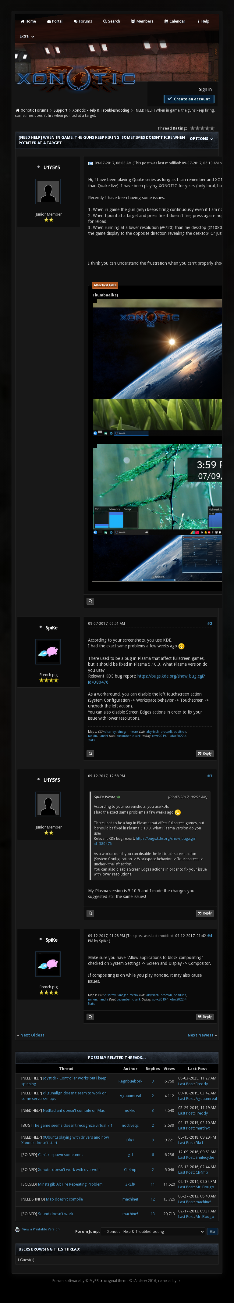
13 (153, 1214)
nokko (130, 1110)
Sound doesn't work (55, 1214)
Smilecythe (205, 1157)
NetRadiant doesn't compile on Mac (74, 1110)
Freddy (202, 1084)
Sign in (205, 89)
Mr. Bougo (205, 1187)
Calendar (174, 21)
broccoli (166, 731)
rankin (92, 736)
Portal (54, 21)
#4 (209, 936)
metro (133, 731)
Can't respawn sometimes (60, 1154)
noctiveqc (130, 1125)
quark (136, 736)
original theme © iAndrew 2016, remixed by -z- (143, 1281)
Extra (24, 36)
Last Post (186, 1084)
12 (153, 1199)
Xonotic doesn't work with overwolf (69, 1169)
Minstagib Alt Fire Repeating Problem (70, 1184)
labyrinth (152, 731)
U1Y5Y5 (52, 167)
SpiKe (52, 628)
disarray (110, 731)
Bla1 (130, 1140)
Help (202, 21)
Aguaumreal (130, 1096)
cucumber (124, 736)
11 (153, 1184)
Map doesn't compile (64, 1199)
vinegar (123, 731)
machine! (130, 1199)
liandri (103, 736)
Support (60, 110)
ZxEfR (130, 1184)
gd (130, 1154)
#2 (209, 623)
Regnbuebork (130, 1081)
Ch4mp (130, 1169)
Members (142, 21)
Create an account (188, 98)
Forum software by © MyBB (75, 1281)
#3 (209, 776)
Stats (91, 740)
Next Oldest (32, 1035)
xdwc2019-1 (161, 736)
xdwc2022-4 (178, 736)
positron (180, 731)
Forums (82, 21)
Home (28, 21)
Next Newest (201, 1035)
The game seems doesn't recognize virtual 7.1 (72, 1125)
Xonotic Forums (34, 110)
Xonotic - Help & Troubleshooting (101, 110)
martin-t (203, 1128)
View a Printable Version (41, 1229)
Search (111, 21)
